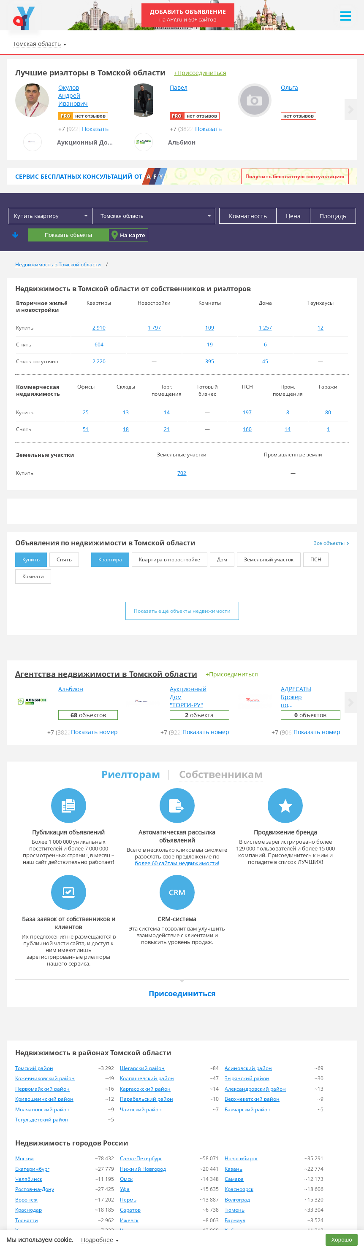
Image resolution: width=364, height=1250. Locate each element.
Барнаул (235, 1220)
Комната (29, 574)
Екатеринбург (32, 1168)
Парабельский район (146, 1098)
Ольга (289, 87)
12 (320, 327)
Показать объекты (68, 235)
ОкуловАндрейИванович (73, 95)
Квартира (106, 558)
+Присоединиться (200, 73)
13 (126, 412)
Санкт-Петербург (141, 1158)
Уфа (125, 1189)
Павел (178, 87)
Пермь (128, 1199)
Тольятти (26, 1220)
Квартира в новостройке (166, 558)
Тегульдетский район (41, 1119)
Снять (60, 558)
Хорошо (341, 1240)
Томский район (34, 1068)
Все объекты (331, 543)
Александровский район (255, 1088)
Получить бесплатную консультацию (295, 176)
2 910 (99, 327)
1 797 (154, 327)
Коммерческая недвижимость (38, 390)
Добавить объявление (188, 15)
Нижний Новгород (143, 1168)
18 (126, 429)
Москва (24, 1158)
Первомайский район (42, 1088)
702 (181, 473)
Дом (218, 558)
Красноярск (239, 1189)
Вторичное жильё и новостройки (42, 306)
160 (247, 429)
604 (99, 344)
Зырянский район (247, 1078)
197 (247, 412)
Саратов (130, 1209)
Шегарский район (142, 1068)
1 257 (265, 327)
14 (167, 412)
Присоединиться (182, 993)
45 (265, 361)
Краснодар (28, 1209)
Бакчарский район (248, 1109)
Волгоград (237, 1199)
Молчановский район (42, 1109)
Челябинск (28, 1179)
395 (209, 361)
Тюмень (234, 1209)
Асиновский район (248, 1068)
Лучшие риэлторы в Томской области (90, 72)
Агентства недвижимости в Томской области (106, 674)
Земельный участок (265, 558)
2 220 (99, 361)
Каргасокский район (145, 1088)
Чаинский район (141, 1109)
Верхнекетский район (252, 1098)
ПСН (312, 558)
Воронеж (26, 1199)
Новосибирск (241, 1158)
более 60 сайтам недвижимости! (177, 863)
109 (209, 327)
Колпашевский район (147, 1078)
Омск (126, 1179)
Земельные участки (45, 455)
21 (167, 429)
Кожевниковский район (45, 1078)
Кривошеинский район (44, 1098)
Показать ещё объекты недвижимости (182, 610)
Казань (233, 1168)
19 (210, 344)
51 (86, 429)
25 (86, 412)
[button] (351, 109)
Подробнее (97, 1240)
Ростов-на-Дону (34, 1189)
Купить (27, 558)
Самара (234, 1179)
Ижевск (129, 1220)
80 (328, 412)
